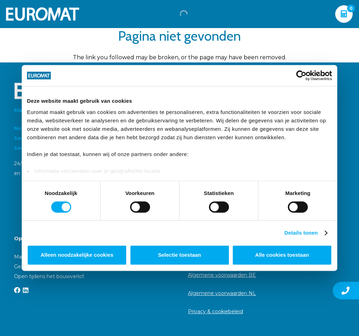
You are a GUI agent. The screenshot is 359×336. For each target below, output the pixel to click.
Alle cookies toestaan (282, 255)
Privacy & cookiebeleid (215, 311)
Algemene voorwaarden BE (222, 275)
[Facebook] (17, 290)
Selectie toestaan (179, 255)
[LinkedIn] (25, 290)
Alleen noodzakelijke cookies (77, 255)
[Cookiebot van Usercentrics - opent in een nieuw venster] (301, 75)
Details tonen (301, 233)
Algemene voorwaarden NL (222, 293)
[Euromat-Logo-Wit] (43, 14)
